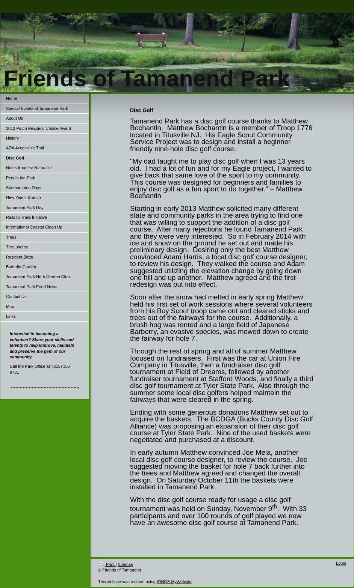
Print (107, 564)
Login (341, 563)
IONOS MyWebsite (174, 581)
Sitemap (125, 564)
